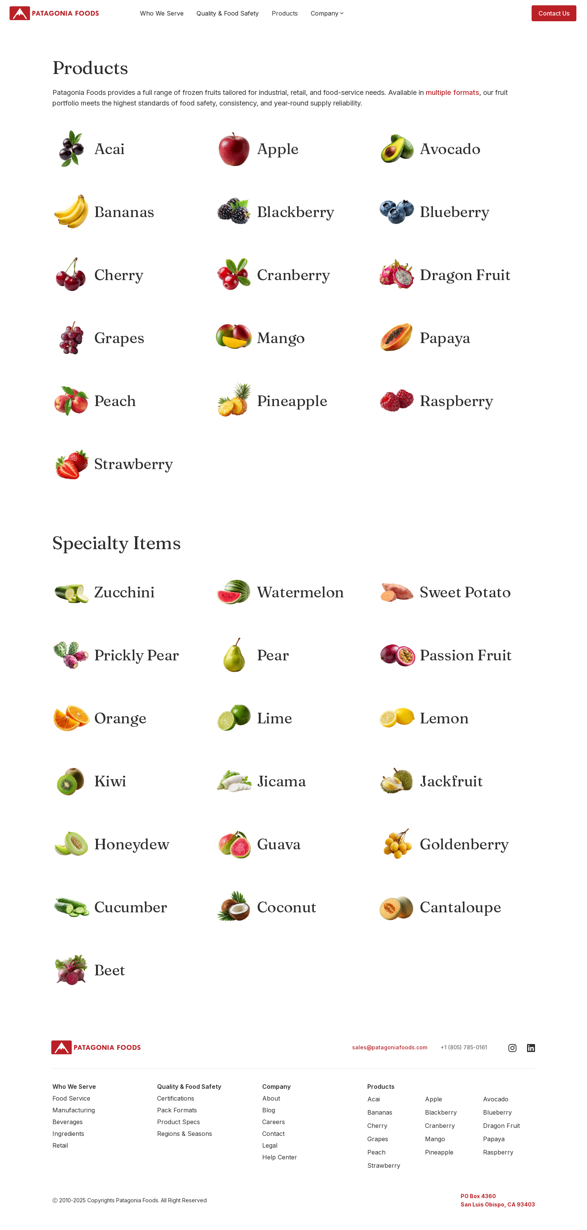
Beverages (67, 1122)
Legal (269, 1145)
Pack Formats (177, 1110)
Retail (60, 1145)
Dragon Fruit (501, 1125)
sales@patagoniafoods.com (389, 1047)
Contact (273, 1133)
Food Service (71, 1098)
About (271, 1098)
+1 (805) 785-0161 (464, 1047)
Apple (433, 1099)
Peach (376, 1152)
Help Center (279, 1157)
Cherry (377, 1125)
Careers (273, 1122)
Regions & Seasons (184, 1133)
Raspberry (498, 1152)
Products (285, 13)
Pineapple (439, 1152)
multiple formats (452, 92)
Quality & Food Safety (228, 13)
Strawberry (383, 1165)
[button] (328, 13)
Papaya (494, 1139)
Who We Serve (162, 13)
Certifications (175, 1098)
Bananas (379, 1112)
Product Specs (178, 1122)
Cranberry (440, 1125)
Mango (435, 1139)
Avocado (495, 1099)
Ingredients (68, 1133)
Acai (373, 1099)
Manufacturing (73, 1110)
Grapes (377, 1139)
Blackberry (441, 1112)
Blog (268, 1110)
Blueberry (497, 1112)
